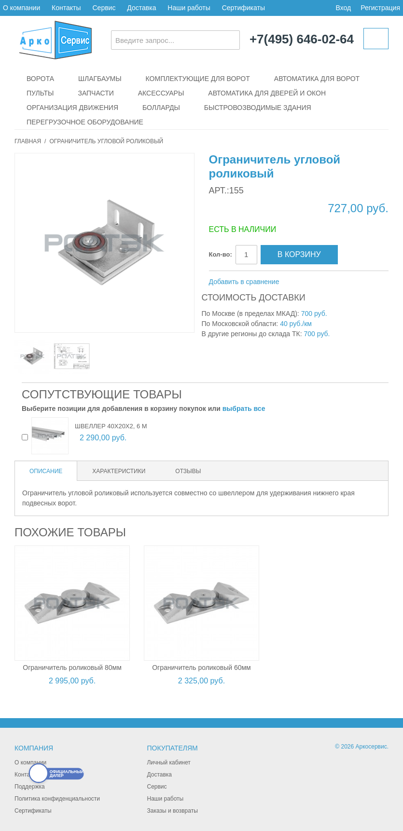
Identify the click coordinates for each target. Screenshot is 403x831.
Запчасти (95, 93)
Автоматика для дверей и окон (267, 93)
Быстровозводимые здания (257, 107)
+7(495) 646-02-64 (302, 39)
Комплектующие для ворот (198, 78)
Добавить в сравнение (244, 282)
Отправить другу (299, 282)
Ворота (40, 78)
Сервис (103, 8)
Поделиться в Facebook (318, 282)
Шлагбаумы (100, 78)
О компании (21, 8)
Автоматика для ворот (317, 78)
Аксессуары (161, 93)
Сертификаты (243, 8)
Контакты (66, 8)
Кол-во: (220, 254)
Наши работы (188, 8)
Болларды (161, 107)
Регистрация (380, 8)
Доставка (141, 8)
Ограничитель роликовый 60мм (201, 667)
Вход (343, 8)
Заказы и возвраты (172, 810)
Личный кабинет (168, 762)
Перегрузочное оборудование (85, 122)
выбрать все (243, 408)
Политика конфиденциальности (57, 798)
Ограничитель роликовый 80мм (72, 667)
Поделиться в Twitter (338, 282)
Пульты (40, 93)
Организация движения (72, 107)
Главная (27, 141)
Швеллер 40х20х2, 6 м (111, 426)
